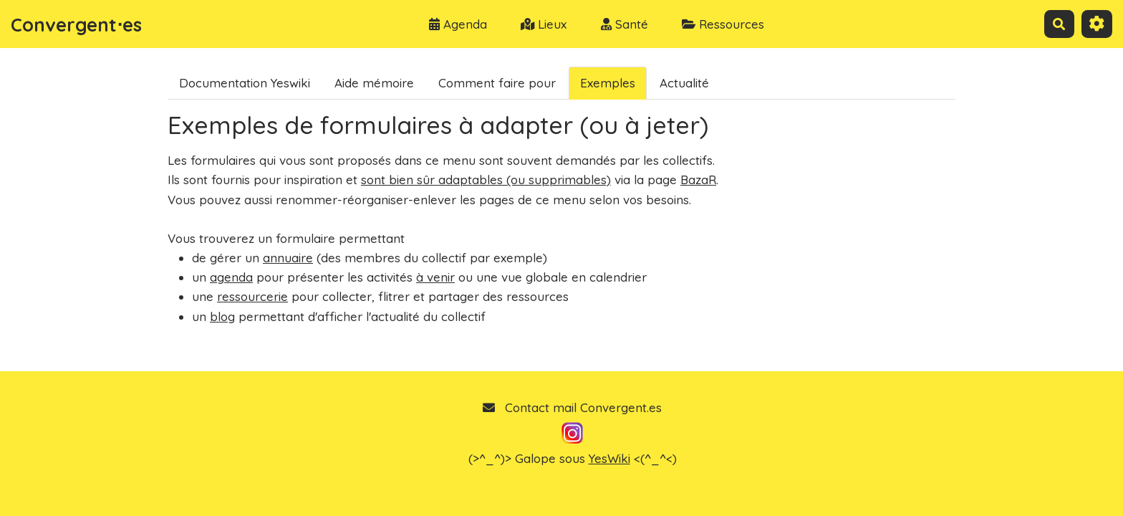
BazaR (698, 179)
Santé (624, 24)
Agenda (458, 24)
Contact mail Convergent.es (572, 407)
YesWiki (609, 458)
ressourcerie (252, 296)
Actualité (684, 82)
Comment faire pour (497, 82)
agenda (231, 277)
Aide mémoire (374, 82)
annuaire (288, 257)
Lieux (544, 24)
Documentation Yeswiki (244, 82)
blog (222, 316)
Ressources (723, 24)
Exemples (607, 82)
